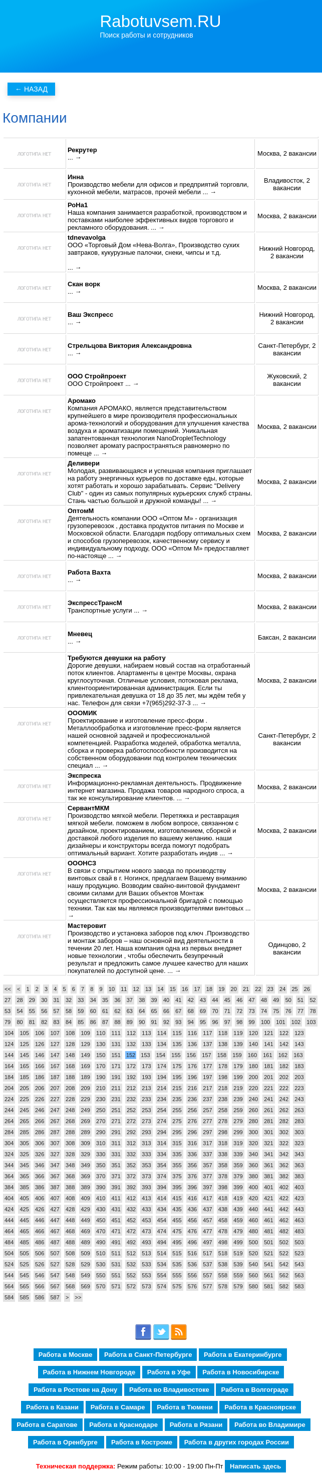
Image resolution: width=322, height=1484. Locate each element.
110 (100, 1033)
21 (246, 989)
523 (298, 1253)
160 (252, 1055)
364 (9, 1176)
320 (253, 1143)
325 (24, 1154)
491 (115, 1242)
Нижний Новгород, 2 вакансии (286, 252)
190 (100, 1077)
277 (207, 1121)
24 (282, 989)
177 (207, 1066)
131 (115, 1044)
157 (206, 1055)
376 (192, 1176)
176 (192, 1066)
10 (112, 989)
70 (215, 1011)
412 (131, 1198)
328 (70, 1154)
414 (161, 1198)
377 (207, 1176)
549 (85, 1275)
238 (222, 1099)
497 (207, 1242)
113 (146, 1033)
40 (166, 1000)
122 (283, 1033)
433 (146, 1209)
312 (131, 1143)
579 (237, 1286)
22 (258, 989)
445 (24, 1220)
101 (280, 1022)
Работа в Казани (52, 1407)
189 (85, 1077)
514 (161, 1253)
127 (54, 1044)
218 (222, 1088)
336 (192, 1154)
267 (54, 1121)
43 (203, 1000)
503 (298, 1242)
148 (70, 1055)
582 (283, 1286)
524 (9, 1264)
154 (160, 1055)
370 (100, 1176)
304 (9, 1143)
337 (207, 1154)
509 (85, 1253)
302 (283, 1132)
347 (54, 1165)
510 (100, 1253)
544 (9, 1275)
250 (100, 1110)
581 (268, 1286)
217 (207, 1088)
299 (237, 1132)
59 (81, 1011)
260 (253, 1110)
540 (253, 1264)
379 (237, 1176)
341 (268, 1154)
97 (227, 1022)
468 (70, 1231)
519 (237, 1253)
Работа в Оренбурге (66, 1442)
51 (300, 1000)
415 (176, 1198)
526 (39, 1264)
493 (146, 1242)
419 (237, 1198)
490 (100, 1242)
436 (192, 1209)
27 (8, 1000)
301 (268, 1132)
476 (192, 1231)
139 (237, 1044)
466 (39, 1231)
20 (234, 989)
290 (100, 1132)
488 (70, 1242)
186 (39, 1077)
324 (9, 1154)
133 (146, 1044)
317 (207, 1143)
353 (146, 1165)
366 (39, 1176)
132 (131, 1044)
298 (222, 1132)
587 (54, 1297)
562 (283, 1275)
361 (268, 1165)
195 (176, 1077)
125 (24, 1044)
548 (70, 1275)
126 (39, 1044)
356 (192, 1165)
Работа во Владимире (269, 1424)
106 (39, 1033)
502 (283, 1242)
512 (131, 1253)
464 (9, 1231)
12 (136, 989)
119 (237, 1033)
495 (176, 1242)
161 (267, 1055)
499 (237, 1242)
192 (131, 1077)
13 (148, 989)
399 (237, 1187)
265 (24, 1121)
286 (39, 1132)
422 (283, 1198)
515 (176, 1253)
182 (283, 1066)
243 (298, 1099)
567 (54, 1286)
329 (85, 1154)
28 (20, 1000)
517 (207, 1253)
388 (70, 1187)
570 (100, 1286)
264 (9, 1121)
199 (237, 1077)
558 (222, 1275)
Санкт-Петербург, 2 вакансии (287, 349)
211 (115, 1088)
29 (32, 1000)
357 (207, 1165)
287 (54, 1132)
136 (192, 1044)
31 (57, 1000)
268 (70, 1121)
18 (209, 989)
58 (69, 1011)
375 (176, 1176)
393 (146, 1187)
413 (146, 1198)
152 (130, 1055)
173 (146, 1066)
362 (283, 1165)
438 (222, 1209)
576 (192, 1286)
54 (20, 1011)
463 (298, 1220)
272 (131, 1121)
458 (222, 1220)
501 (268, 1242)
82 (44, 1022)
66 (166, 1011)
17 (197, 989)
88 (117, 1022)
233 (146, 1099)
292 (131, 1132)
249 (85, 1110)
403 (298, 1187)
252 (131, 1110)
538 (222, 1264)
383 (298, 1176)
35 (105, 1000)
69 (203, 1011)
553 (146, 1275)
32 (69, 1000)
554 (161, 1275)
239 (237, 1099)
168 (70, 1066)
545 (24, 1275)
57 (57, 1011)
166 (39, 1066)
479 (237, 1231)
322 (283, 1143)
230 (100, 1099)
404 (9, 1198)
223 (298, 1088)
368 (70, 1176)
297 (207, 1132)
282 (283, 1121)
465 (24, 1231)
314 (161, 1143)
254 (161, 1110)
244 (9, 1110)
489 (85, 1242)
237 (207, 1099)
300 (253, 1132)
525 (24, 1264)
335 (176, 1154)
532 (131, 1264)
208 (70, 1088)
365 (24, 1176)
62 (117, 1011)
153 (145, 1055)
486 (39, 1242)
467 (54, 1231)
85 (81, 1022)
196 (192, 1077)
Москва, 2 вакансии (286, 153)
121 (268, 1033)
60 (93, 1011)
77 (300, 1011)
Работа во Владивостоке (169, 1389)
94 (191, 1022)
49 (276, 1000)
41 (178, 1000)
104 (9, 1033)
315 (176, 1143)
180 (253, 1066)
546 (39, 1275)
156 (191, 1055)
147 (54, 1055)
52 (312, 1000)
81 (32, 1022)
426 (39, 1209)
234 (161, 1099)
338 (222, 1154)
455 (176, 1220)
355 (176, 1165)
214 (161, 1088)
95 (203, 1022)
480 (253, 1231)
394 (161, 1187)
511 (115, 1253)
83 (57, 1022)
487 (54, 1242)
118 (222, 1033)
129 (85, 1044)
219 (237, 1088)
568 (70, 1286)
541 (268, 1264)
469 (85, 1231)
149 (85, 1055)
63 (130, 1011)
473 (146, 1231)
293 (146, 1132)
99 (252, 1022)
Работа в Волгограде (254, 1389)
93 (178, 1022)
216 (192, 1088)
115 (176, 1033)
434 (161, 1209)
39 (154, 1000)
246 (39, 1110)
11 (124, 989)
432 (131, 1209)
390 (100, 1187)
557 (207, 1275)
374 (161, 1176)
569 (85, 1286)
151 (115, 1055)
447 (54, 1220)
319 (237, 1143)
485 (24, 1242)
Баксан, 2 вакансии (287, 637)
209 (85, 1088)
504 (9, 1253)
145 (24, 1055)
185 (24, 1077)
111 (115, 1033)
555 (176, 1275)
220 (253, 1088)
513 (146, 1253)
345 (24, 1165)
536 (192, 1264)
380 (253, 1176)
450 (100, 1220)
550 (100, 1275)
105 (24, 1033)
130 (100, 1044)
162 (282, 1055)
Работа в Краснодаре (123, 1424)
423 (298, 1198)
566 (39, 1286)
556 (192, 1275)
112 (131, 1033)
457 (207, 1220)
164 (9, 1066)
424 (9, 1209)
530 (100, 1264)
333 (146, 1154)
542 (283, 1264)
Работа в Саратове (47, 1424)
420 (253, 1198)
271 (115, 1121)
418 (222, 1198)
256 (192, 1110)
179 (237, 1066)
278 (222, 1121)
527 (54, 1264)
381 (268, 1176)
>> (78, 1297)
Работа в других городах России (236, 1442)
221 (268, 1088)
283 (298, 1121)
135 (176, 1044)
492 (131, 1242)
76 (288, 1011)
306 (39, 1143)
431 (115, 1209)
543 (298, 1264)
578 (222, 1286)
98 (239, 1022)
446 (39, 1220)
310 (100, 1143)
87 (105, 1022)
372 (131, 1176)
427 (54, 1209)
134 (161, 1044)
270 (100, 1121)
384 (9, 1187)
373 (146, 1176)
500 (253, 1242)
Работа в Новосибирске (240, 1372)
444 (9, 1220)
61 (105, 1011)
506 (39, 1253)
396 (192, 1187)
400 (253, 1187)
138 (222, 1044)
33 (81, 1000)
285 (24, 1132)
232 (131, 1099)
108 (70, 1033)
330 (100, 1154)
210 (100, 1088)
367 (54, 1176)
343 (298, 1154)
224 (9, 1099)
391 (115, 1187)
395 (176, 1187)
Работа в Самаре (118, 1407)
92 (166, 1022)
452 (131, 1220)
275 (176, 1121)
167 (54, 1066)
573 (146, 1286)
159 (236, 1055)
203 (298, 1077)
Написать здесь (255, 1466)
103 (310, 1022)
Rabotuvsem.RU (160, 21)
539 (237, 1264)
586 (39, 1297)
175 (176, 1066)
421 (268, 1198)
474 (161, 1231)
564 (9, 1286)
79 (8, 1022)
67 (178, 1011)
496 (192, 1242)
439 (237, 1209)
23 (270, 989)
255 (176, 1110)
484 (9, 1242)
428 (70, 1209)
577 (207, 1286)
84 (69, 1022)
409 (85, 1198)
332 (131, 1154)
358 (222, 1165)
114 (161, 1033)
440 (253, 1209)
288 (70, 1132)
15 (173, 989)
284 (9, 1132)
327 (54, 1154)
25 (294, 989)
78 (312, 1011)
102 (295, 1022)
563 (298, 1275)
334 (161, 1154)
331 (115, 1154)
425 (24, 1209)
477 (207, 1231)
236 (192, 1099)
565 (24, 1286)
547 (54, 1275)
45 (227, 1000)
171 (115, 1066)
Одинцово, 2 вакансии (287, 948)
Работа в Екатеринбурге (242, 1354)
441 (268, 1209)
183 (298, 1066)
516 (192, 1253)
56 (44, 1011)
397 (207, 1187)
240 (253, 1099)
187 (54, 1077)
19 (221, 989)
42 (191, 1000)
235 (176, 1099)
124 (9, 1044)
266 (39, 1121)
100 (265, 1022)
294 (161, 1132)
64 (142, 1011)
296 (192, 1132)
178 (222, 1066)
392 (131, 1187)
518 (222, 1253)
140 (253, 1044)
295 (176, 1132)
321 (268, 1143)
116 (192, 1033)
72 (239, 1011)
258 (222, 1110)
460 (253, 1220)
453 (146, 1220)
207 (54, 1088)
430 (100, 1209)
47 (252, 1000)
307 (54, 1143)
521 (268, 1253)
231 (115, 1099)
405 (24, 1198)
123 (298, 1033)
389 (85, 1187)
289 (85, 1132)
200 (253, 1077)
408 (70, 1198)
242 (283, 1099)
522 (283, 1253)
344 (9, 1165)
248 (70, 1110)
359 (237, 1165)
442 (283, 1209)
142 (283, 1044)
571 (115, 1286)
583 (298, 1286)
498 (222, 1242)
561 (268, 1275)
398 (222, 1187)
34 (93, 1000)
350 (100, 1165)
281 (268, 1121)
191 (115, 1077)
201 (268, 1077)
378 (222, 1176)
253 (146, 1110)
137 (207, 1044)
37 (130, 1000)
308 (70, 1143)
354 (161, 1165)
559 (237, 1275)
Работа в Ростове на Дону (75, 1389)
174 (161, 1066)
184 (9, 1077)
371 (115, 1176)
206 (39, 1088)
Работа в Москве (66, 1354)
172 (131, 1066)
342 (283, 1154)
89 (130, 1022)
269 (85, 1121)
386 (39, 1187)
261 (268, 1110)
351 (115, 1165)
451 (115, 1220)
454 (161, 1220)
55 (32, 1011)
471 (115, 1231)
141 (268, 1044)
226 (39, 1099)
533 (146, 1264)
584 (9, 1297)
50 (288, 1000)
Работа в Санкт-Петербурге (148, 1354)
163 (297, 1055)
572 (131, 1286)
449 (85, 1220)
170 (100, 1066)
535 (176, 1264)
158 (221, 1055)
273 (146, 1121)
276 (192, 1121)
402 (283, 1187)
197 (207, 1077)
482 (283, 1231)
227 (54, 1099)
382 (283, 1176)
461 (268, 1220)
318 (222, 1143)
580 (253, 1286)
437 (207, 1209)
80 (20, 1022)
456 (192, 1220)
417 (207, 1198)
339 (237, 1154)
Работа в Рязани (196, 1424)
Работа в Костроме (141, 1442)
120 (253, 1033)
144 (9, 1055)
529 (85, 1264)
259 (237, 1110)
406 (39, 1198)
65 (154, 1011)
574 (161, 1286)
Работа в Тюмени (185, 1407)
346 (39, 1165)
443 (298, 1209)
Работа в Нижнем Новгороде (89, 1372)
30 (44, 1000)
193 (146, 1077)
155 (175, 1055)
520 (253, 1253)
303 (298, 1132)
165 (24, 1066)
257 (207, 1110)
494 (161, 1242)
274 (161, 1121)
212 (131, 1088)
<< (8, 989)
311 (115, 1143)
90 (142, 1022)
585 (24, 1297)
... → (74, 157)
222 (283, 1088)
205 (24, 1088)
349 (85, 1165)
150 (100, 1055)
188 (70, 1077)
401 (268, 1187)
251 (115, 1110)
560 (253, 1275)
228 (70, 1099)
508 (70, 1253)
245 (24, 1110)
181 (268, 1066)
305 (24, 1143)
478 (222, 1231)
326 (39, 1154)
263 (298, 1110)
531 (115, 1264)
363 (298, 1165)
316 (192, 1143)
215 (176, 1088)
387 (54, 1187)
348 (70, 1165)
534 (161, 1264)
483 (298, 1231)
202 (283, 1077)
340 (253, 1154)
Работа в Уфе (169, 1372)
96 (215, 1022)
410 (100, 1198)
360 (253, 1165)
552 (131, 1275)
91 (154, 1022)
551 (115, 1275)
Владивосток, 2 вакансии (287, 184)
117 (207, 1033)
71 (227, 1011)
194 (161, 1077)
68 (191, 1011)
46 (239, 1000)
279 (237, 1121)
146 (39, 1055)
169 (85, 1066)
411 (115, 1198)
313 (146, 1143)
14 (160, 989)
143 (298, 1044)
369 (85, 1176)
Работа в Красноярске (260, 1407)
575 (176, 1286)
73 (252, 1011)
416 (192, 1198)
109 (85, 1033)
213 (146, 1088)
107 (54, 1033)
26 (307, 989)
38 (142, 1000)
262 (283, 1110)
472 (131, 1231)
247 (54, 1110)
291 (115, 1132)
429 (85, 1209)
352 (131, 1165)
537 (207, 1264)
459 (237, 1220)
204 (9, 1088)
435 (176, 1209)
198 (222, 1077)
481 (268, 1231)
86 (93, 1022)
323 (298, 1143)
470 (100, 1231)
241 (268, 1099)
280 (253, 1121)
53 (8, 1011)
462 (283, 1220)
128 (70, 1044)
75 (276, 1011)
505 (24, 1253)
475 (176, 1231)
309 (85, 1143)
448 (70, 1220)
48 (264, 1000)
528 (70, 1264)
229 (85, 1099)
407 (54, 1198)
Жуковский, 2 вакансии (286, 379)
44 (215, 1000)
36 (117, 1000)
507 (54, 1253)
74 (264, 1011)
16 (185, 989)
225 (24, 1099)
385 (24, 1187)
